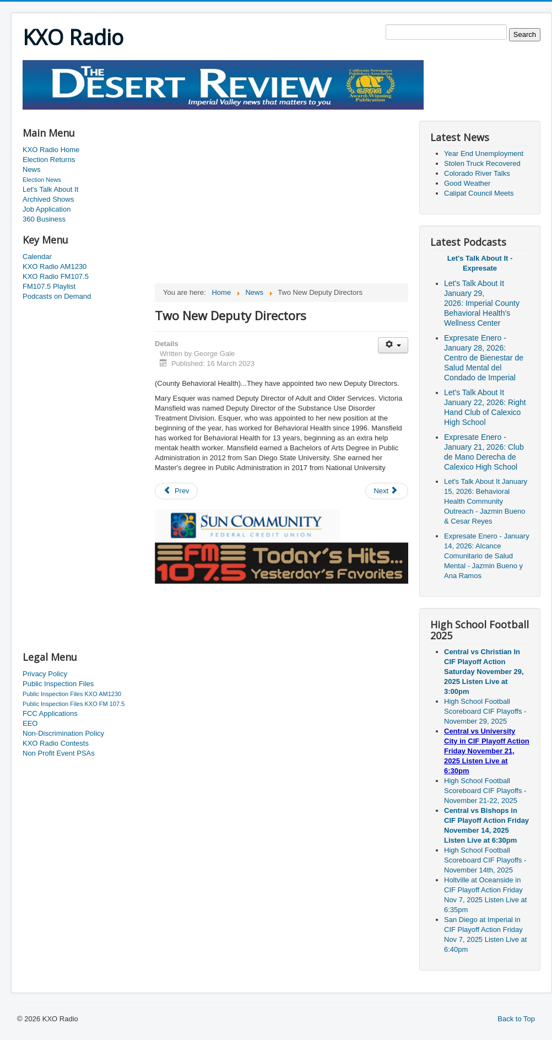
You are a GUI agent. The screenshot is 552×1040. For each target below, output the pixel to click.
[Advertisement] (223, 114)
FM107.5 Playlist (49, 286)
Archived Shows (48, 199)
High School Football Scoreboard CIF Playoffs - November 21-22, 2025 (485, 791)
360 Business (44, 219)
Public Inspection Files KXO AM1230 (72, 694)
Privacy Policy (45, 674)
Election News (42, 179)
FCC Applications (50, 713)
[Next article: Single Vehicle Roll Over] (386, 491)
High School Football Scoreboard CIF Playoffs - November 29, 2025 (485, 711)
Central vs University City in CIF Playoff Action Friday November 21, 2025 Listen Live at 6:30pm (486, 751)
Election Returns (49, 159)
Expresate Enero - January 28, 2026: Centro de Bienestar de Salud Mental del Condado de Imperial (483, 357)
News (32, 169)
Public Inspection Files (58, 684)
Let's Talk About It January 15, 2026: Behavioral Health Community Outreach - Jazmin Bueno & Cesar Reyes (485, 501)
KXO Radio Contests (56, 743)
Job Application (47, 209)
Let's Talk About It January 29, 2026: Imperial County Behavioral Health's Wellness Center (481, 303)
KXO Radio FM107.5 (56, 276)
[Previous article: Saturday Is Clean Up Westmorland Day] (176, 491)
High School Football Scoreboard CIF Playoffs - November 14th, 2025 (485, 860)
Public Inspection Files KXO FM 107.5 (74, 703)
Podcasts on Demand (57, 296)
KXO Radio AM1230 (54, 266)
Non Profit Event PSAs (59, 753)
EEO (30, 723)
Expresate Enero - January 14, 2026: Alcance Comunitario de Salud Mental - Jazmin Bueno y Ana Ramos (486, 556)
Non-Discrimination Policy (63, 733)
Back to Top (516, 1019)
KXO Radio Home (51, 150)
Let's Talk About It (50, 189)
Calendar (37, 256)
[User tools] (393, 345)
